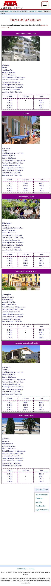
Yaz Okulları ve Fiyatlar (34, 11)
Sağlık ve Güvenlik (42, 510)
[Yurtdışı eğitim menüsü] (44, 4)
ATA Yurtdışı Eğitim (6, 11)
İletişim (32, 569)
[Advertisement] (25, 539)
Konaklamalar (40, 506)
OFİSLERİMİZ (21, 569)
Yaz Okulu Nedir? (41, 495)
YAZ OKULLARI (19, 11)
